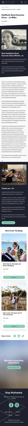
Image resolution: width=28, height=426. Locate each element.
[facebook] (14, 336)
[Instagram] (17, 405)
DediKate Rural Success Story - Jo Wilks (10, 9)
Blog (7, 7)
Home (2, 7)
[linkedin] (18, 336)
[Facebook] (11, 405)
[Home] (8, 2)
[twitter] (23, 336)
